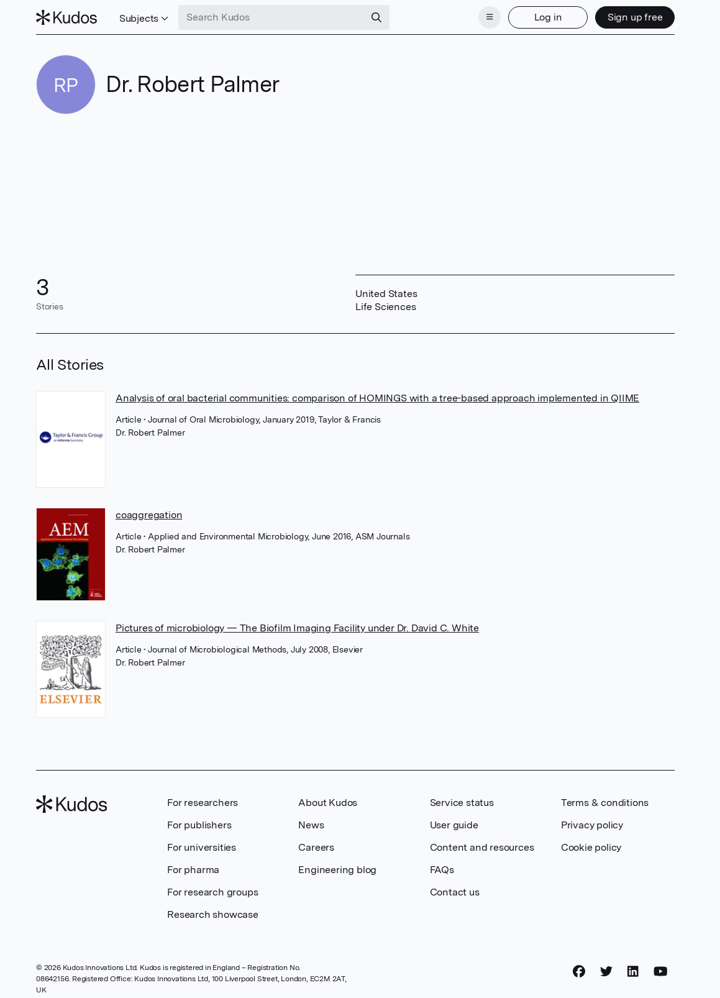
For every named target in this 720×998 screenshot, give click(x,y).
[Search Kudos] (271, 17)
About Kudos (327, 802)
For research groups (212, 892)
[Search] (376, 17)
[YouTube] (661, 971)
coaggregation (149, 515)
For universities (201, 847)
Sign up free (635, 17)
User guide (454, 825)
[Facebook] (579, 971)
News (311, 825)
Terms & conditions (605, 802)
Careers (316, 847)
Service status (462, 802)
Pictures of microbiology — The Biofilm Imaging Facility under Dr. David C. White (297, 628)
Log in (548, 17)
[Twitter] (606, 971)
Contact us (455, 892)
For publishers (199, 825)
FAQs (442, 870)
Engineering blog (337, 870)
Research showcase (212, 914)
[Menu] (489, 17)
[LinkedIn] (633, 971)
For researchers (202, 802)
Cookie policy (591, 847)
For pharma (193, 870)
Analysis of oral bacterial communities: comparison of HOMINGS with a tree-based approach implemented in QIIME (377, 398)
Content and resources (482, 847)
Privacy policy (592, 825)
